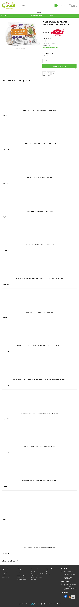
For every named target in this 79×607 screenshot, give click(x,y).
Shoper (59, 604)
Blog (47, 571)
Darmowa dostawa (21, 575)
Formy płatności (20, 577)
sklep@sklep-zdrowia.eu (68, 578)
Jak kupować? (34, 575)
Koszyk (3, 573)
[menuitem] (7, 11)
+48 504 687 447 (69, 571)
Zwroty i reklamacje (21, 579)
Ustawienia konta (6, 577)
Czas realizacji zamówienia (22, 573)
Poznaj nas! (34, 571)
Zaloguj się (4, 571)
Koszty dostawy (20, 571)
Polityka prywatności (36, 577)
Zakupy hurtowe (50, 573)
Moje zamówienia (6, 575)
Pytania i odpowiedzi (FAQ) (37, 573)
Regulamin (34, 579)
